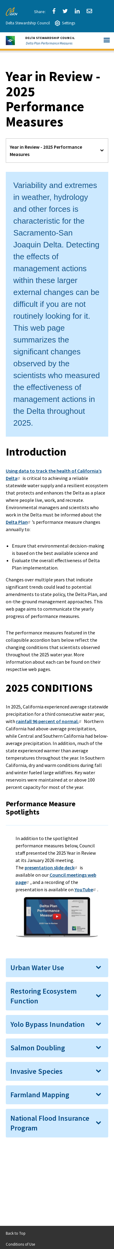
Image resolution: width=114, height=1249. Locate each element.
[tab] (57, 967)
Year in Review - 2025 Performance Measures (46, 150)
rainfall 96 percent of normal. (49, 721)
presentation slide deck (52, 867)
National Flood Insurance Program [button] (49, 1123)
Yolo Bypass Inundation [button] (47, 1024)
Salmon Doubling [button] (37, 1047)
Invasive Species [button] (36, 1071)
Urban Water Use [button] (37, 967)
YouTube (85, 889)
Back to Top (16, 1233)
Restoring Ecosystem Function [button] (43, 996)
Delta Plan (19, 522)
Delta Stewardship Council (28, 23)
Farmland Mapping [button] (39, 1094)
